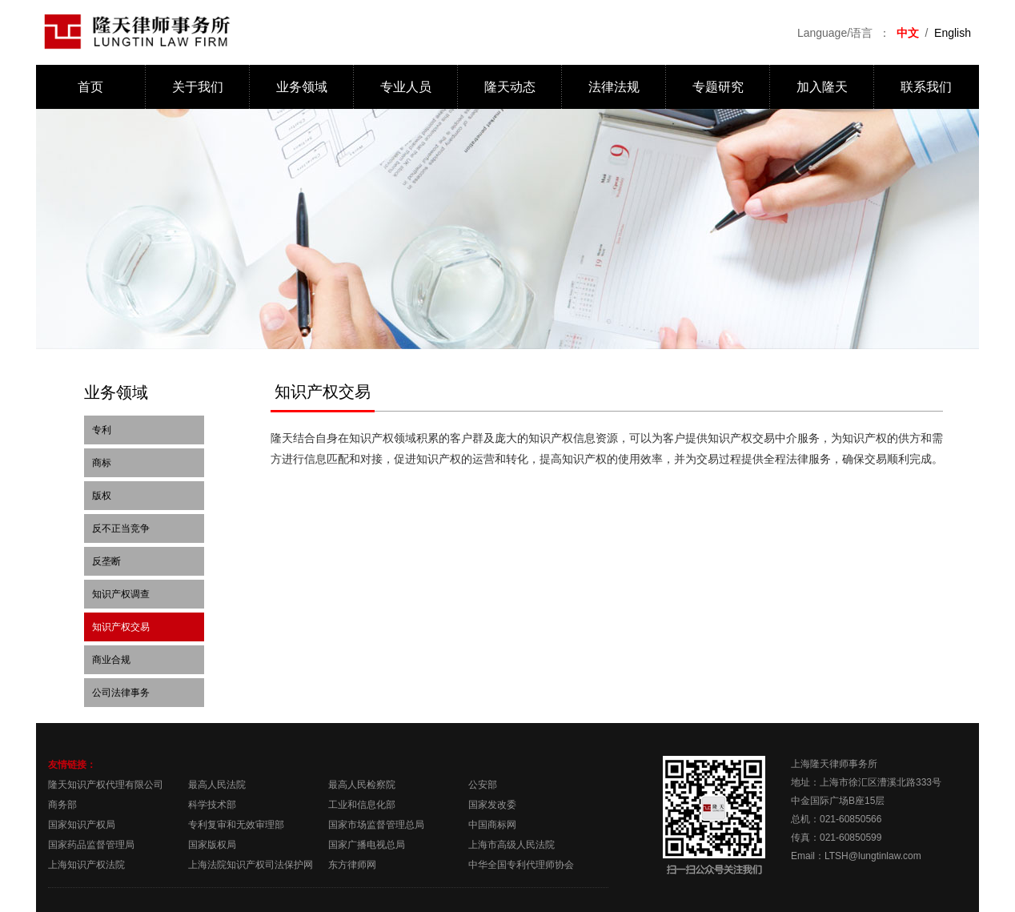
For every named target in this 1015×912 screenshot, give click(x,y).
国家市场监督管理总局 (376, 824)
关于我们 (197, 87)
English (952, 32)
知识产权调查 (121, 594)
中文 (908, 32)
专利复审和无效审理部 (236, 824)
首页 (90, 87)
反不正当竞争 (121, 528)
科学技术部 (212, 804)
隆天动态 (510, 87)
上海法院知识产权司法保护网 (250, 864)
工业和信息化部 (361, 804)
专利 (101, 430)
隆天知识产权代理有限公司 (105, 784)
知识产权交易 (121, 627)
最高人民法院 (217, 784)
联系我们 (926, 87)
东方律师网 (352, 864)
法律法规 (614, 87)
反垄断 (106, 561)
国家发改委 (492, 804)
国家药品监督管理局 (91, 844)
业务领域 (301, 87)
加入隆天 (822, 87)
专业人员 (405, 87)
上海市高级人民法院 (511, 844)
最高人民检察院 (361, 784)
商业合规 (111, 659)
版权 (101, 495)
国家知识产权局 (81, 824)
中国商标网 (492, 824)
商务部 (62, 804)
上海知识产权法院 (86, 864)
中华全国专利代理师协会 (521, 864)
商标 (101, 462)
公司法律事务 (121, 692)
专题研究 (718, 87)
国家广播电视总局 (366, 844)
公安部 (482, 784)
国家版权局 (212, 844)
